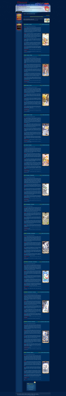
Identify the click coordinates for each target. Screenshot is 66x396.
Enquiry (45, 2)
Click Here (19, 20)
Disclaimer (43, 2)
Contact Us (40, 2)
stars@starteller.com (31, 389)
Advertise (38, 2)
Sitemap (47, 2)
